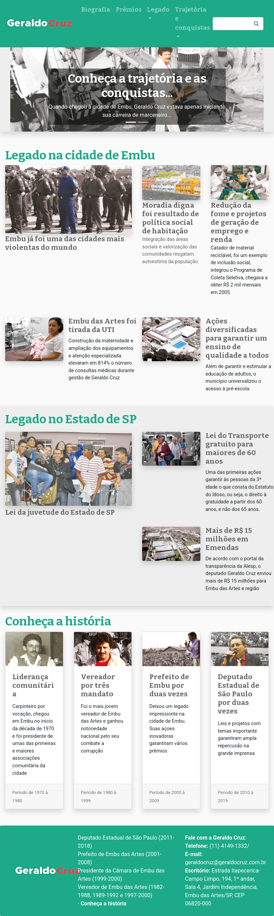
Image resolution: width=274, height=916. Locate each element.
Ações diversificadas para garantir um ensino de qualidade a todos (237, 338)
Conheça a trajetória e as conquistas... (137, 85)
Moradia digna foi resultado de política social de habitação (170, 218)
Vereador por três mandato (98, 685)
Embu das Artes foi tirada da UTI (102, 325)
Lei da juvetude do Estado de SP (60, 512)
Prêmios (128, 9)
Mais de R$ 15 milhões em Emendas (229, 539)
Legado (158, 9)
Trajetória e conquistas (192, 19)
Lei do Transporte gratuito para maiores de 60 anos (237, 448)
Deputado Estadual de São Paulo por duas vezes (238, 694)
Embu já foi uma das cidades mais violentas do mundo (64, 243)
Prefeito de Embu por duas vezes (169, 685)
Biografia (95, 9)
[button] (29, 89)
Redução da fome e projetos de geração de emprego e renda (238, 222)
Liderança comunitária (33, 685)
